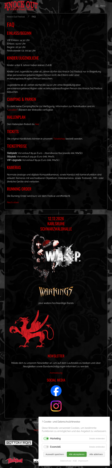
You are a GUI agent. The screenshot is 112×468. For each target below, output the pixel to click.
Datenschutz (65, 461)
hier (37, 124)
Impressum (83, 461)
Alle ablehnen (96, 454)
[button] (100, 6)
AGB (75, 461)
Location (12, 109)
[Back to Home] (23, 6)
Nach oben (13, 202)
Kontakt (38, 430)
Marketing (55, 438)
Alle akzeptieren (76, 454)
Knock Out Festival (16, 17)
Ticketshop (59, 138)
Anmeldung (56, 372)
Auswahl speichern (55, 454)
